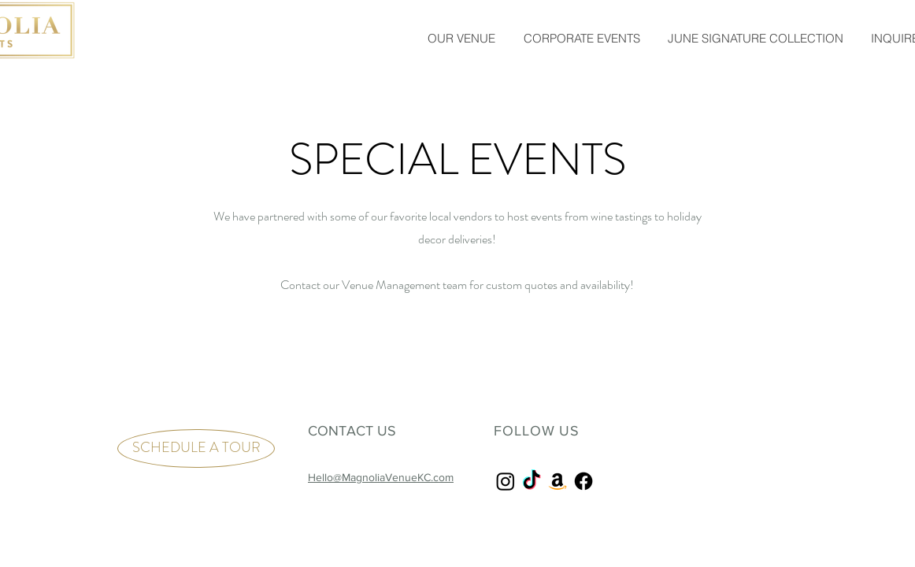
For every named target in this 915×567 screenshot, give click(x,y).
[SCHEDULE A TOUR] (196, 448)
